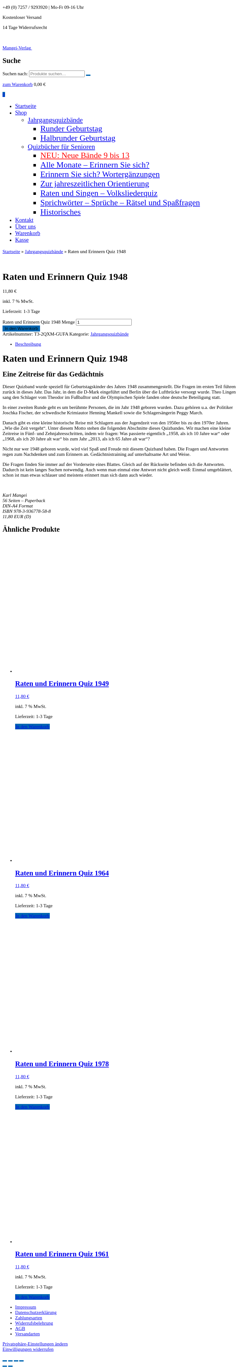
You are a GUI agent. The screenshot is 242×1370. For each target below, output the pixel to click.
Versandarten (27, 1333)
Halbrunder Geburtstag (77, 138)
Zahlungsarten (28, 1317)
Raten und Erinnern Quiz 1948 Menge (39, 322)
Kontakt (24, 220)
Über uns (25, 227)
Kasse (22, 240)
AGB (20, 1328)
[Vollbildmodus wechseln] (10, 1361)
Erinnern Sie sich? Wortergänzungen (100, 174)
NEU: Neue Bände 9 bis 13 (85, 155)
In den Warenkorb (21, 328)
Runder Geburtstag (71, 128)
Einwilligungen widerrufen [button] (28, 1349)
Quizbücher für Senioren (61, 146)
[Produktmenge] (104, 322)
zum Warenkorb (18, 84)
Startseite (25, 106)
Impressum (25, 1307)
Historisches (60, 212)
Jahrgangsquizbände (55, 120)
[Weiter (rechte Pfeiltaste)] (10, 1366)
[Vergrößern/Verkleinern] (5, 1361)
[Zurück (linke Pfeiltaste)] (5, 1366)
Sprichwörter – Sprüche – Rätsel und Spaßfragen (120, 202)
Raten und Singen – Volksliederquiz (99, 193)
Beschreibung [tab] (28, 344)
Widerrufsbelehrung (34, 1323)
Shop (21, 113)
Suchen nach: (15, 73)
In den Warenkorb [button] (32, 726)
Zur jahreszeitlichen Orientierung (94, 183)
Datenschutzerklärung (36, 1312)
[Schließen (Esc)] (21, 1361)
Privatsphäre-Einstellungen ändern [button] (35, 1343)
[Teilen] (16, 1361)
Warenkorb (27, 233)
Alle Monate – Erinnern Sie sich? (94, 164)
